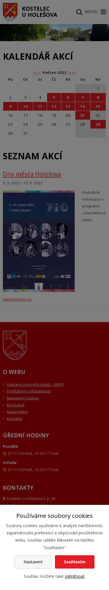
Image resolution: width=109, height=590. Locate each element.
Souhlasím (74, 562)
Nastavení (33, 562)
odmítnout (75, 576)
